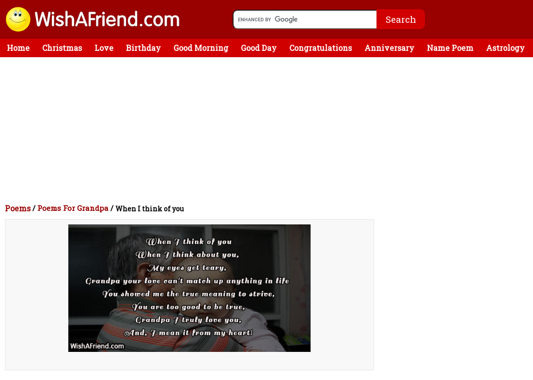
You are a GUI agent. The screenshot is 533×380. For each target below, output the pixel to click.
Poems (18, 208)
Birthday (143, 48)
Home (18, 48)
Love (103, 48)
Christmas (62, 48)
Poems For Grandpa (73, 208)
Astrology (505, 48)
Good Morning (200, 48)
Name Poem (450, 48)
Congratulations (320, 48)
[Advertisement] (269, 130)
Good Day (259, 48)
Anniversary (389, 48)
